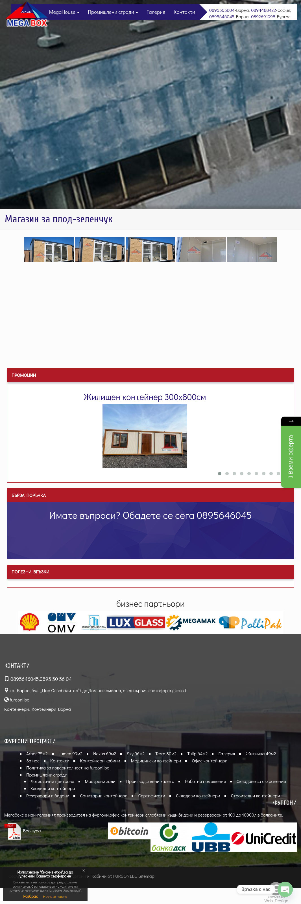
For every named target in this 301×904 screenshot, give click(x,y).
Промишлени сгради (113, 11)
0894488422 (263, 10)
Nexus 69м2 (104, 753)
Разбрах (30, 896)
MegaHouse (64, 11)
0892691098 (263, 16)
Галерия (156, 11)
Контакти (184, 11)
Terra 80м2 (165, 753)
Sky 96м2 (136, 753)
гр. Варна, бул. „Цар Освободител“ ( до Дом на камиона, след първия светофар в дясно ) (95, 690)
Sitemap (146, 876)
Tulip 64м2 (197, 753)
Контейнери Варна (51, 709)
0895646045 (221, 16)
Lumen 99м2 (70, 753)
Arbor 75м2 (37, 753)
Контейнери (16, 709)
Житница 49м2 (261, 753)
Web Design (276, 900)
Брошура (22, 830)
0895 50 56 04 (56, 679)
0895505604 (222, 10)
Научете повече (55, 896)
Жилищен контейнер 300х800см (144, 396)
